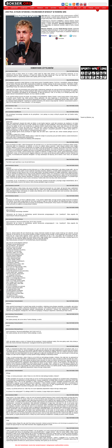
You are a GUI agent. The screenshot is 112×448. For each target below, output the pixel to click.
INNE (84, 8)
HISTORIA (53, 8)
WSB (46, 8)
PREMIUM (40, 8)
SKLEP (79, 8)
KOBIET (32, 8)
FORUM (91, 8)
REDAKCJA (70, 8)
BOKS (6, 8)
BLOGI (97, 8)
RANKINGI (62, 8)
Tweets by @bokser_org (87, 117)
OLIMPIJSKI (24, 8)
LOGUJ (104, 8)
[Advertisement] (93, 37)
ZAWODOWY (14, 8)
